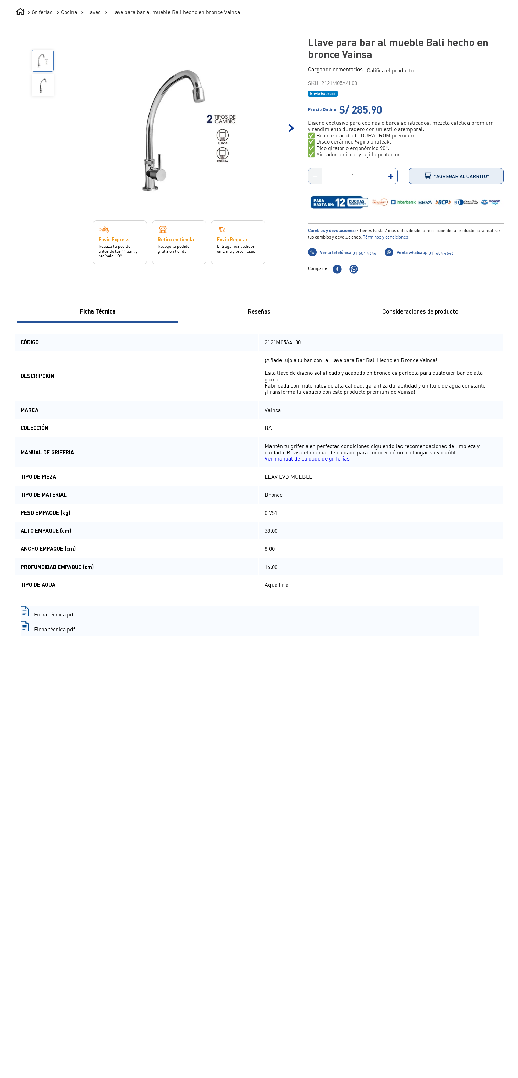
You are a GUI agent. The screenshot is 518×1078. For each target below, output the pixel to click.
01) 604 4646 (441, 338)
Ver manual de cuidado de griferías (307, 543)
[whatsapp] (353, 355)
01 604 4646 (364, 338)
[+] (390, 261)
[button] (390, 155)
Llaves (93, 97)
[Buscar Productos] (275, 33)
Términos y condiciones (385, 322)
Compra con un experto (479, 1060)
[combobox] (187, 32)
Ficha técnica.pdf (54, 699)
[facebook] (337, 355)
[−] (315, 261)
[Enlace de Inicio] (20, 98)
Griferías (42, 97)
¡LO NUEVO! (399, 58)
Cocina (69, 97)
